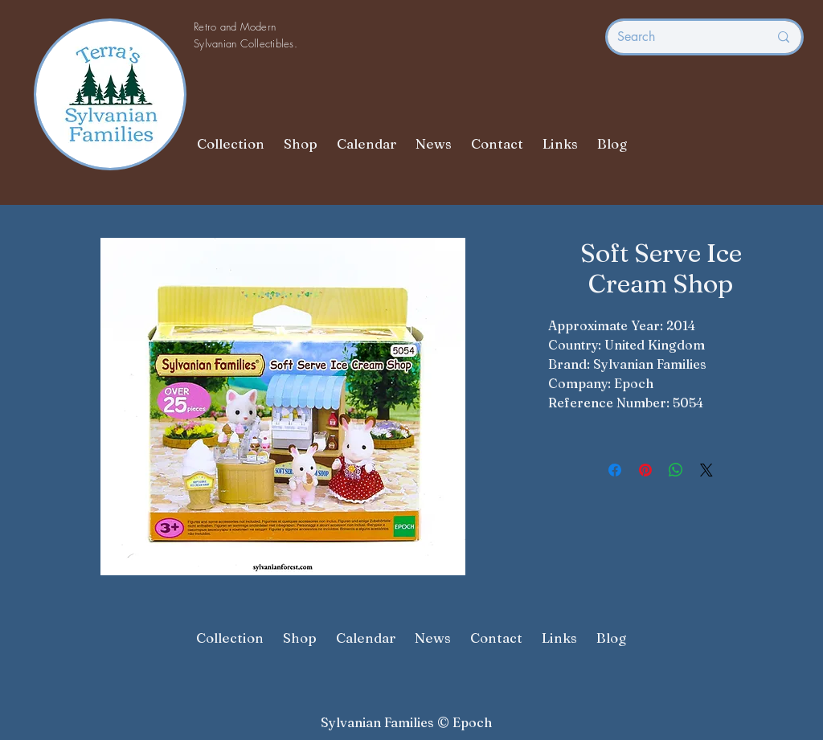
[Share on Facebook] (614, 470)
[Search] (680, 37)
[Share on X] (706, 470)
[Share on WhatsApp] (676, 470)
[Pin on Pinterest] (645, 470)
